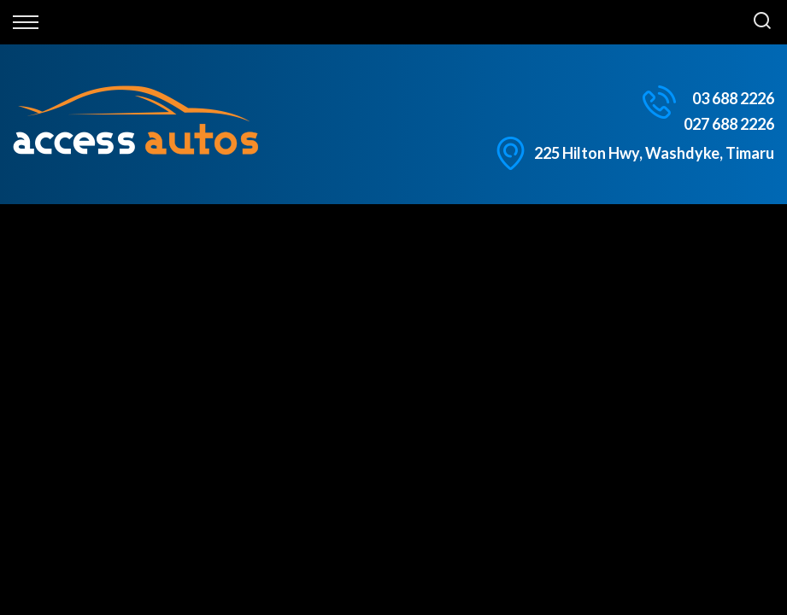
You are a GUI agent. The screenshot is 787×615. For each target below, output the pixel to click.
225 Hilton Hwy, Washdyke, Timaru (654, 153)
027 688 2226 (729, 123)
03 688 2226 (733, 98)
